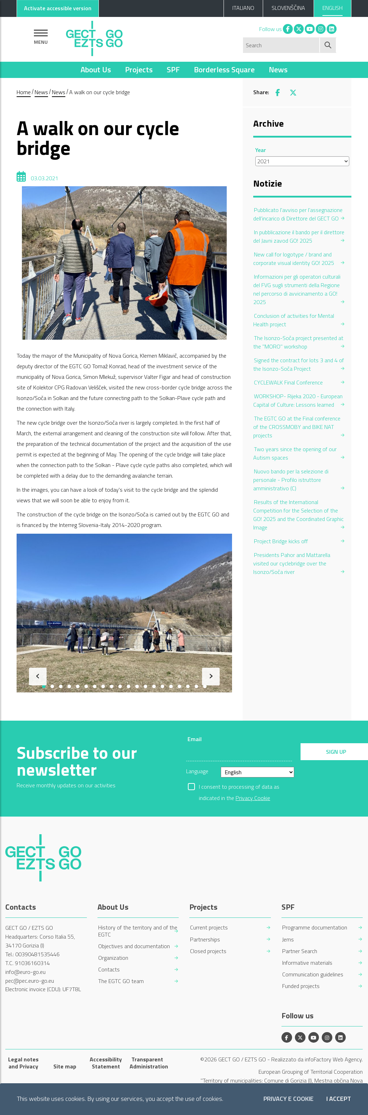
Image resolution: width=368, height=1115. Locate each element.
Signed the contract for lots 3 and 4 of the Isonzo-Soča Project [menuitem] (298, 364)
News (278, 69)
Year (260, 150)
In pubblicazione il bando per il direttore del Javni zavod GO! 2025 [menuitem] (298, 236)
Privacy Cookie (253, 798)
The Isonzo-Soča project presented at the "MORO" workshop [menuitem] (298, 342)
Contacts (109, 969)
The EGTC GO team (121, 981)
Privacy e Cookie (288, 1099)
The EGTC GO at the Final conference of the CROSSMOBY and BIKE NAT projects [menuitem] (296, 427)
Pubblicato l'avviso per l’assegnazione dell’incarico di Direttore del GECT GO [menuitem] (298, 214)
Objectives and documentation (134, 946)
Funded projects (301, 986)
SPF (173, 69)
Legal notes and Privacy (23, 1063)
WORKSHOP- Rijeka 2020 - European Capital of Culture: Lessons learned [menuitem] (298, 400)
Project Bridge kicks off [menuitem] (281, 541)
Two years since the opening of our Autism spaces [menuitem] (295, 453)
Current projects (209, 927)
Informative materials (307, 963)
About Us (96, 69)
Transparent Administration (147, 1063)
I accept (338, 1099)
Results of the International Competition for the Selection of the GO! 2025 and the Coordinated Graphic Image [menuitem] (298, 515)
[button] (44, 686)
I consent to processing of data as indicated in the (239, 787)
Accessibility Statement (106, 1063)
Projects (139, 69)
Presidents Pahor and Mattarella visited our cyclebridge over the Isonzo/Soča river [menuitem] (291, 563)
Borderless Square (224, 69)
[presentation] (38, 676)
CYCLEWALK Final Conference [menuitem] (288, 382)
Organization (113, 958)
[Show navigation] (40, 37)
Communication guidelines (312, 974)
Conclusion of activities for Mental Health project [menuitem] (293, 319)
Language (197, 771)
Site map (64, 1066)
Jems (288, 939)
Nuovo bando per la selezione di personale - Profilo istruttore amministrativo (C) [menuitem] (290, 479)
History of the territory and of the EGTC (137, 930)
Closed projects (208, 951)
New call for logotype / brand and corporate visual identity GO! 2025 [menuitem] (293, 258)
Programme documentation (314, 927)
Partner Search (299, 951)
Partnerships (205, 939)
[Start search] (328, 45)
